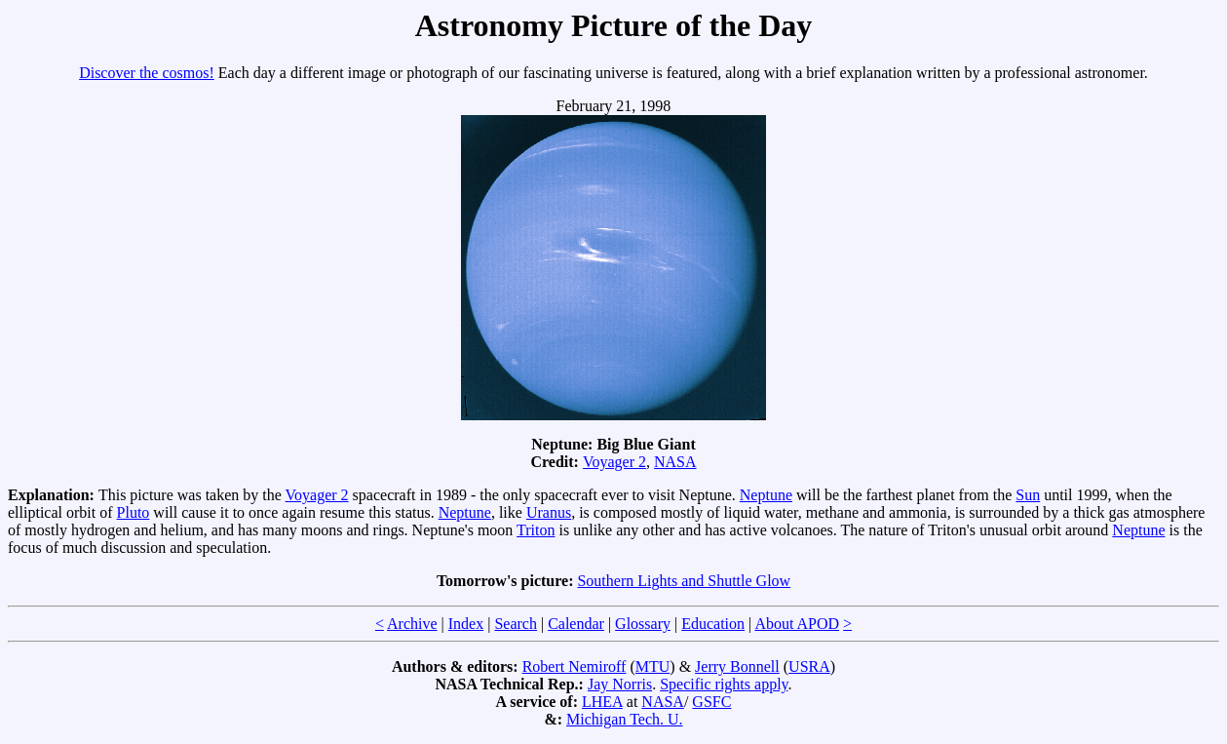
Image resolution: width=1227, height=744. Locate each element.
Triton (536, 530)
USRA (809, 666)
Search (515, 623)
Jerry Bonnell (737, 666)
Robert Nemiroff (574, 666)
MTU (653, 666)
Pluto (133, 512)
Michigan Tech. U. (624, 719)
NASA (675, 461)
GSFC (711, 701)
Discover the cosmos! (146, 72)
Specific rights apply (723, 684)
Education (713, 623)
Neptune (766, 495)
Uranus (548, 512)
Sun (1028, 495)
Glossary (643, 623)
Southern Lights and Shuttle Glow (683, 580)
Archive (412, 623)
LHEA (602, 701)
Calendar (576, 623)
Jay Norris (620, 684)
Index (465, 623)
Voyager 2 (614, 461)
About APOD (796, 623)
